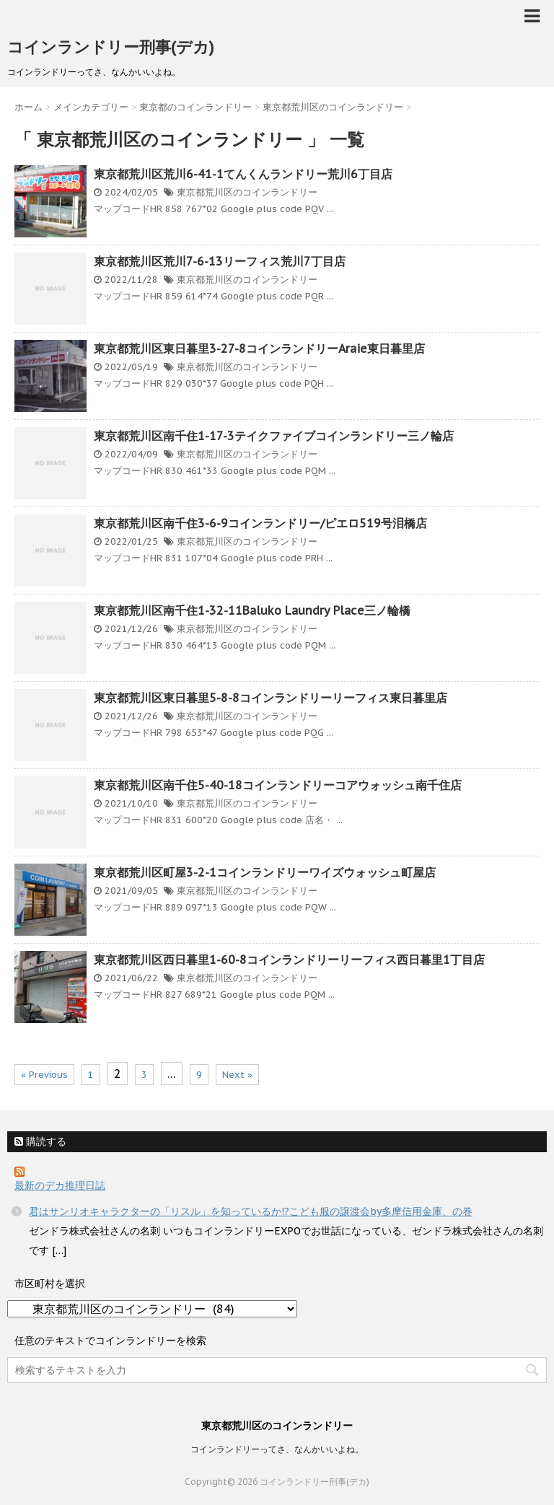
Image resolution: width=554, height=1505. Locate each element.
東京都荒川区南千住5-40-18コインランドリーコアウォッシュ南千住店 (278, 785)
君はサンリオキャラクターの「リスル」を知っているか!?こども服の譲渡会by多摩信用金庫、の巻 (250, 1211)
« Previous (44, 1075)
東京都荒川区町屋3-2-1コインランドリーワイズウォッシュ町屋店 (265, 872)
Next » (237, 1075)
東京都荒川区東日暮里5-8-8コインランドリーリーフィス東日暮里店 (270, 697)
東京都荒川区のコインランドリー (247, 192)
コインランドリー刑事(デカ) (110, 47)
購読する (40, 1141)
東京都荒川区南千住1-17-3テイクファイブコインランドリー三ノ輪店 (274, 436)
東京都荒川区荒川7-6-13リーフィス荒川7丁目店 (220, 261)
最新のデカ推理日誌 (59, 1185)
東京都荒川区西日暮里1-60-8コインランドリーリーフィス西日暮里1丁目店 (289, 959)
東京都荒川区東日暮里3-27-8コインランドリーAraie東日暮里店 (259, 348)
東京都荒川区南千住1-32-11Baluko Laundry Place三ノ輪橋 (252, 610)
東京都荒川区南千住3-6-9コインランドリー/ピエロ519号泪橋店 (260, 523)
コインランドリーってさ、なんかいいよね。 (277, 1449)
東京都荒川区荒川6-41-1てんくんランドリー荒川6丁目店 (243, 174)
